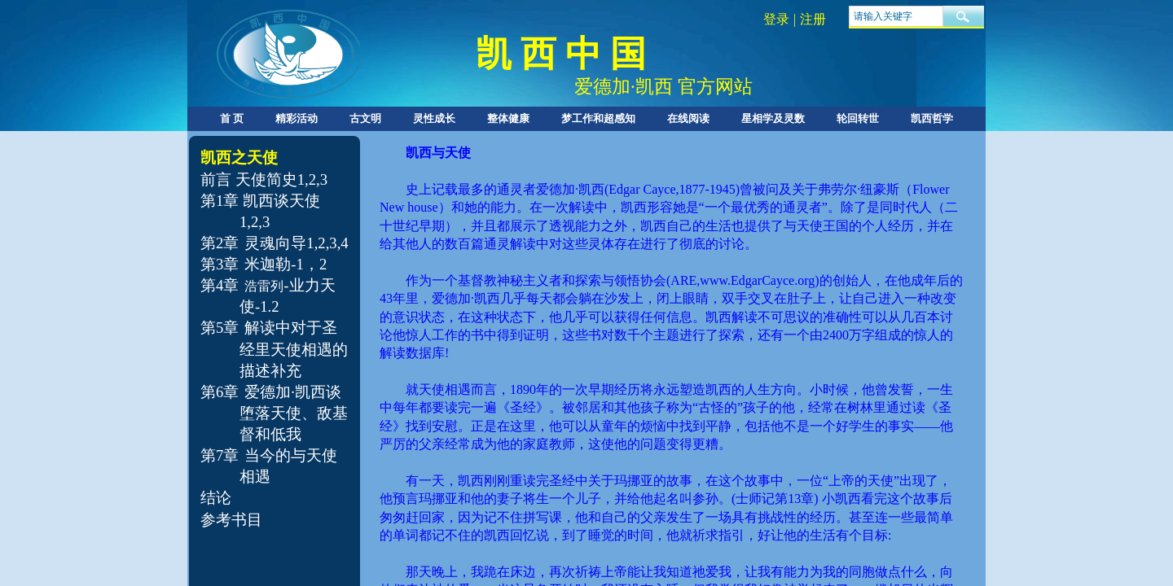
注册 (813, 19)
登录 (776, 19)
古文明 (365, 118)
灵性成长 (434, 118)
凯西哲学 (932, 118)
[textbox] (896, 16)
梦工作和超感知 (598, 118)
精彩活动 (296, 118)
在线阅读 (688, 118)
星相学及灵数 (773, 118)
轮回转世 (858, 118)
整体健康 (508, 118)
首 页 (232, 118)
